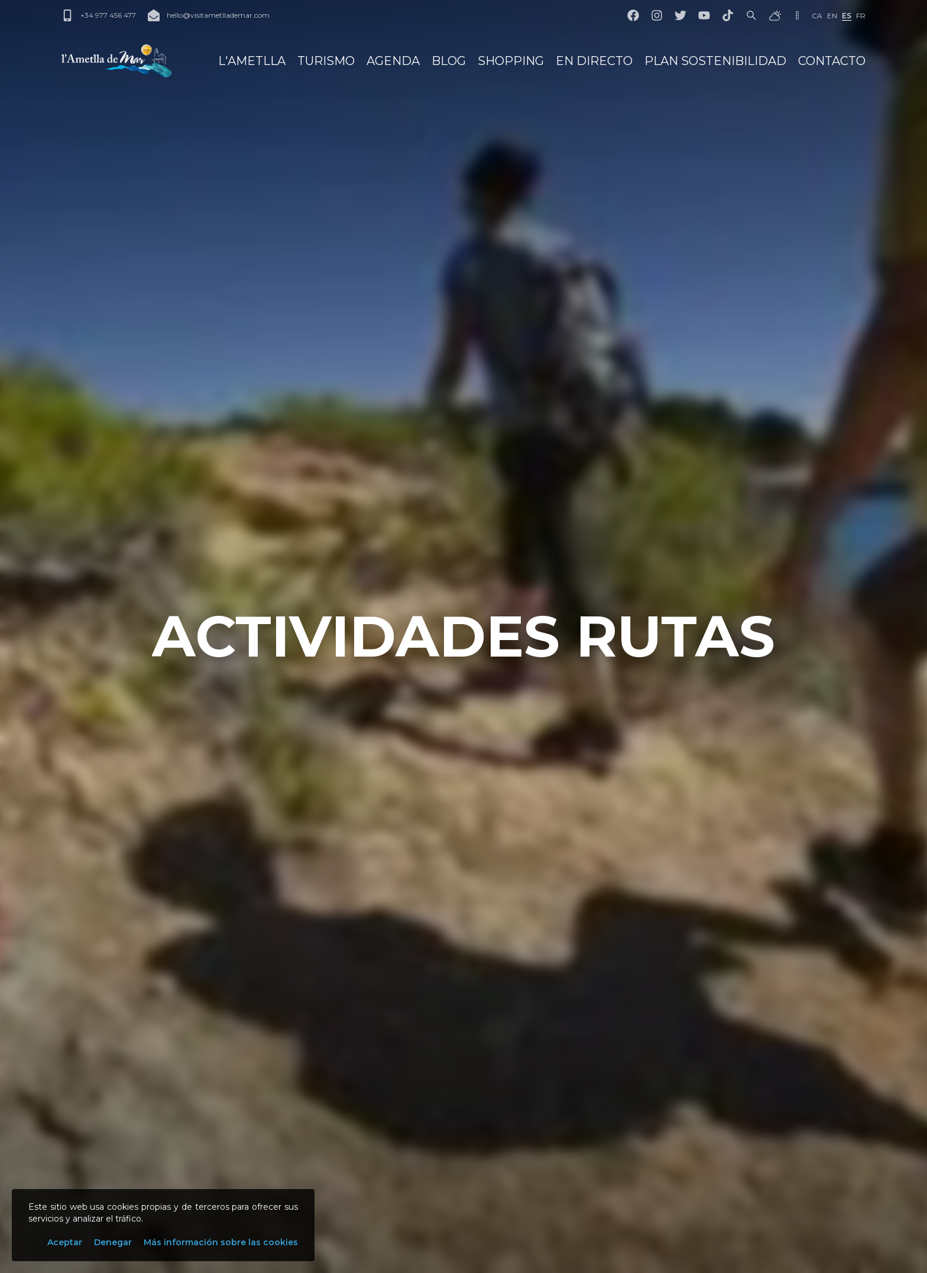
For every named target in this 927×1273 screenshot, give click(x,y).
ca (817, 15)
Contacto (832, 61)
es (846, 15)
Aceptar (64, 1242)
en (832, 15)
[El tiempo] (775, 15)
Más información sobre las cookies (221, 1242)
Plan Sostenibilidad (715, 61)
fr (861, 15)
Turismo (326, 61)
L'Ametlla (252, 61)
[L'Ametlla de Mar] (116, 60)
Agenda (393, 61)
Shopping (511, 61)
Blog (449, 61)
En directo (594, 61)
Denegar (113, 1242)
